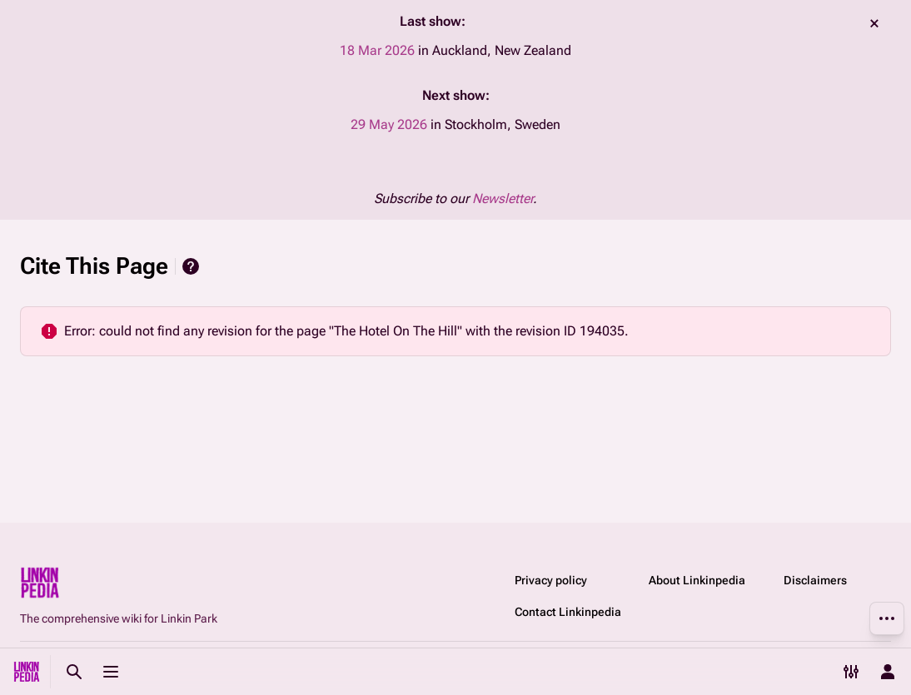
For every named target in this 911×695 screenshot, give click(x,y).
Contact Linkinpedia (568, 611)
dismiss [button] (874, 23)
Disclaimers (815, 580)
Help (190, 266)
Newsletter (502, 198)
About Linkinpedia (697, 580)
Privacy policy (551, 580)
